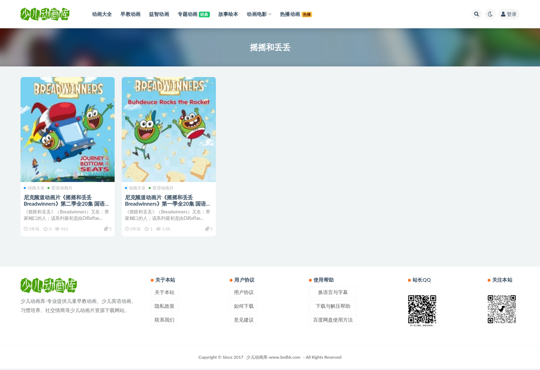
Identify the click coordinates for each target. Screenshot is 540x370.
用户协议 (244, 293)
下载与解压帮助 (333, 307)
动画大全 (34, 187)
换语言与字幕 (333, 293)
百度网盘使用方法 (333, 321)
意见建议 (244, 321)
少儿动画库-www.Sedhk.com (273, 358)
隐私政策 (164, 307)
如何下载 (244, 307)
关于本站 (164, 293)
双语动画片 (60, 187)
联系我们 (164, 321)
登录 (509, 14)
